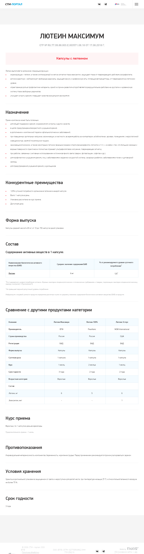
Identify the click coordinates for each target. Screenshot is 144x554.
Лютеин (12, 273)
